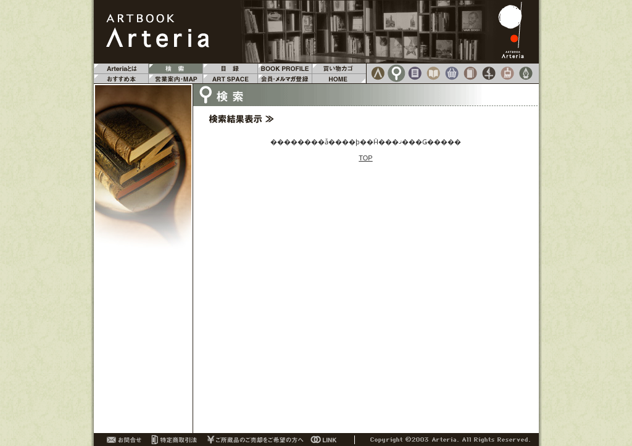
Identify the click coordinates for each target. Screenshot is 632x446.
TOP (365, 158)
